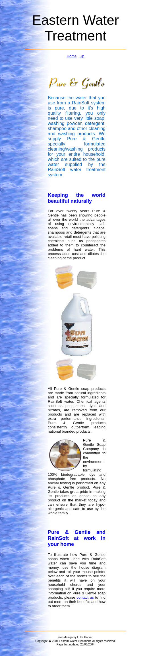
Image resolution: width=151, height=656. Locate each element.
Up (82, 56)
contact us (85, 597)
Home (72, 56)
